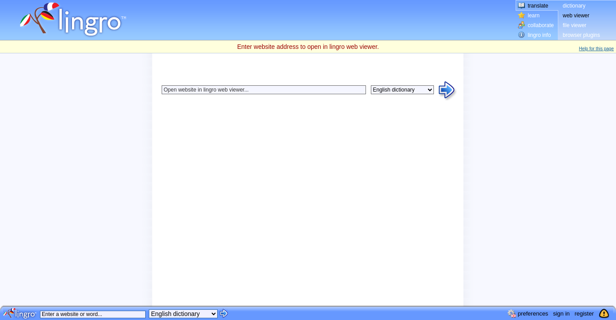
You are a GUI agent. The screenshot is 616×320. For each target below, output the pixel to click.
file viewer (574, 25)
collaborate (541, 25)
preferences (533, 313)
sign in (561, 313)
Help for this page (596, 48)
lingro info (539, 35)
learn (534, 15)
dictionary (574, 6)
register (584, 313)
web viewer (576, 15)
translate (538, 6)
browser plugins (581, 35)
